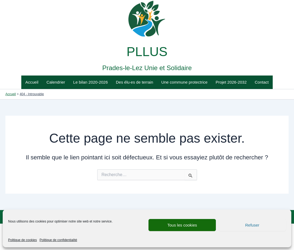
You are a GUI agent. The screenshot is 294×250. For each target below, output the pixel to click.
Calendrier (55, 82)
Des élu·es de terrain (134, 82)
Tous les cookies (182, 225)
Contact (262, 82)
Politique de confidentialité (58, 240)
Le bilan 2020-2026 (90, 82)
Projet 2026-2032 (231, 82)
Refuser (252, 225)
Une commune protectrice (184, 82)
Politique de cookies (22, 240)
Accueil (31, 82)
